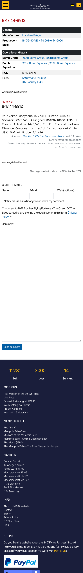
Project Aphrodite (13, 408)
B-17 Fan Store (12, 521)
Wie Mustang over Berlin (17, 405)
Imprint (7, 513)
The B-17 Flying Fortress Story (44, 136)
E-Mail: (33, 190)
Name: (5, 190)
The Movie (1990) (13, 442)
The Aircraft (10, 427)
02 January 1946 (33, 82)
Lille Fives (9, 397)
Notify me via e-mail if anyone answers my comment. (33, 201)
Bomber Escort (12, 461)
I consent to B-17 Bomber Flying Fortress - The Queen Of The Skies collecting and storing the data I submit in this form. (39, 212)
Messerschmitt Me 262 (16, 479)
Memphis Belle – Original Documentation (25, 438)
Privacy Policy (11, 517)
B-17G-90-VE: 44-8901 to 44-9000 (42, 40)
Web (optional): (66, 190)
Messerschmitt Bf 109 (15, 472)
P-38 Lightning (12, 483)
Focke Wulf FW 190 (14, 468)
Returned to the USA (34, 78)
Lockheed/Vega (31, 35)
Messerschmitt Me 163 (16, 476)
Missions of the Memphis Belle (20, 435)
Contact (8, 509)
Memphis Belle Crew (15, 431)
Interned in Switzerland (16, 412)
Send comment (12, 346)
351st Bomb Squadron (35, 63)
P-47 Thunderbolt (13, 487)
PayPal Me (60, 550)
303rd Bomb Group (57, 57)
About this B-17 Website (16, 506)
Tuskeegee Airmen (14, 465)
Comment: (8, 224)
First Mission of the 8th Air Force (21, 393)
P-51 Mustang (11, 491)
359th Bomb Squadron (62, 63)
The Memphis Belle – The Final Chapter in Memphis (32, 446)
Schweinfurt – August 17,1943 (20, 401)
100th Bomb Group (33, 57)
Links (6, 524)
